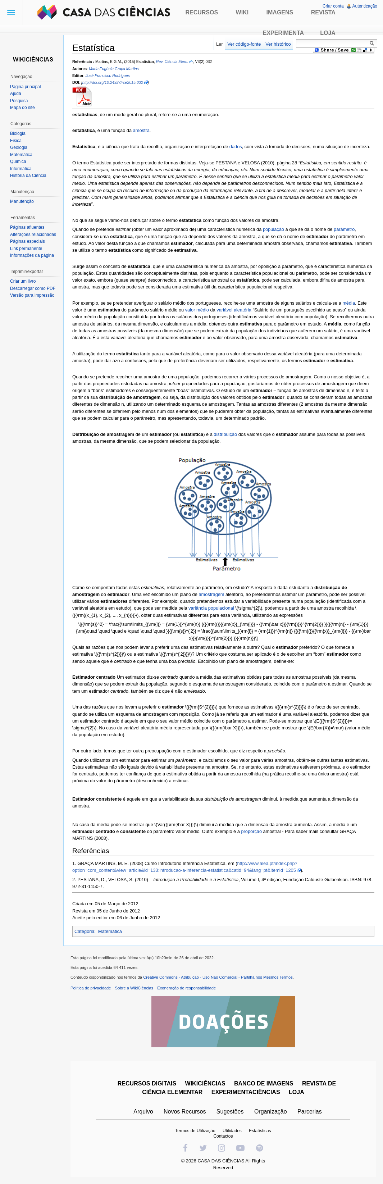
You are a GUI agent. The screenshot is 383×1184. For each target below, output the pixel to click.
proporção (251, 831)
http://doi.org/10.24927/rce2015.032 (112, 82)
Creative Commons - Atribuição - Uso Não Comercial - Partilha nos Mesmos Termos (218, 977)
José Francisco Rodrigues (108, 75)
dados (235, 146)
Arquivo (143, 1111)
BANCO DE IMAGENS (263, 1083)
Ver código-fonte (244, 44)
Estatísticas (260, 1130)
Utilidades (232, 1130)
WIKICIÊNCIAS (205, 1083)
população (273, 229)
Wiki (242, 12)
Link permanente (26, 248)
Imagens (279, 12)
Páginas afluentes (27, 227)
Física (16, 140)
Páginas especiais (27, 241)
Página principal (25, 86)
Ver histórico (278, 44)
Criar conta (333, 6)
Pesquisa (19, 100)
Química (18, 161)
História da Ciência (28, 175)
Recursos (201, 12)
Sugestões (230, 1111)
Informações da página (32, 255)
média (348, 303)
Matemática (110, 931)
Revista (323, 12)
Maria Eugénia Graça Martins (114, 69)
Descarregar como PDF (32, 288)
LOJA (296, 1092)
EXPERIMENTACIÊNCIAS (245, 1092)
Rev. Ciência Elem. (172, 61)
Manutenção (22, 201)
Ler (219, 44)
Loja (328, 33)
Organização (270, 1111)
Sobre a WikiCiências (134, 988)
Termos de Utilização (195, 1130)
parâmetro (344, 229)
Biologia (18, 133)
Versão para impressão (32, 295)
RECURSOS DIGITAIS (147, 1083)
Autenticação (364, 6)
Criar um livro (23, 281)
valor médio (197, 310)
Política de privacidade (90, 988)
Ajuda (15, 93)
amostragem (211, 594)
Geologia (18, 147)
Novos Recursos (185, 1111)
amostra (141, 130)
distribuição (225, 434)
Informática (20, 168)
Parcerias (309, 1111)
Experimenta (283, 33)
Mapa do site (22, 107)
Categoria (84, 931)
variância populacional (211, 608)
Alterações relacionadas (33, 234)
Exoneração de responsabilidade (186, 988)
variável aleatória (233, 310)
